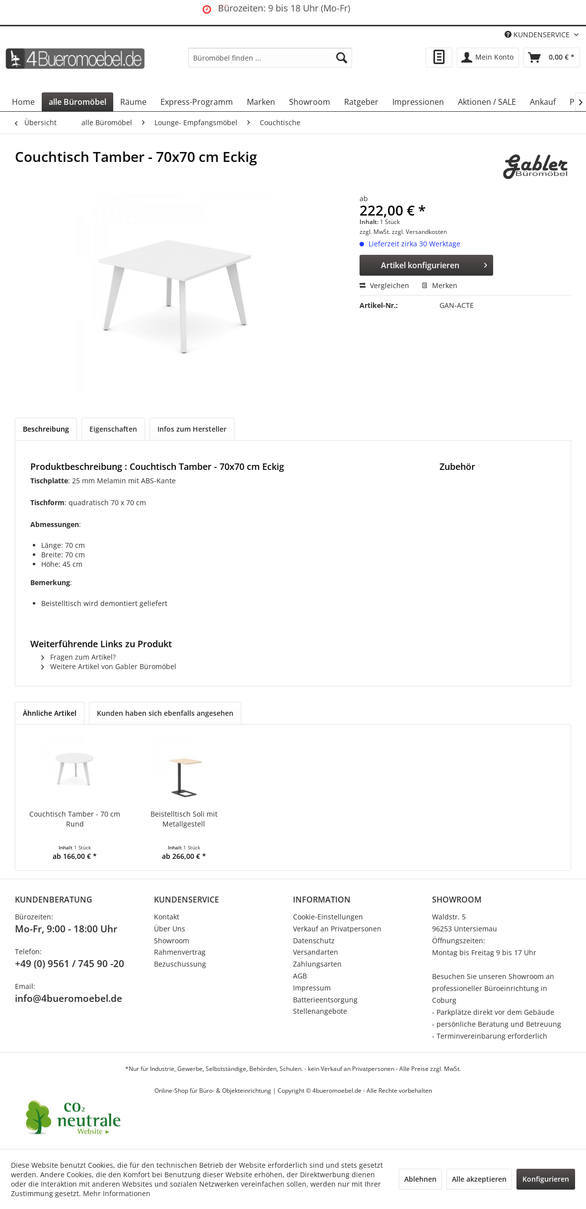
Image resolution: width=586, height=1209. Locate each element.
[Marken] (261, 101)
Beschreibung (46, 429)
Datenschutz (314, 940)
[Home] (23, 101)
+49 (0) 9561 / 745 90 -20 (69, 963)
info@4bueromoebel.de (68, 998)
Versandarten (315, 952)
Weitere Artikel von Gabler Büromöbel (108, 666)
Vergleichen (384, 285)
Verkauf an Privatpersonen (337, 928)
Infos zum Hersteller (191, 429)
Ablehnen (420, 1179)
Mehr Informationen (116, 1193)
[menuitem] (270, 58)
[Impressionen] (418, 101)
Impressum (312, 987)
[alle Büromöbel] (77, 101)
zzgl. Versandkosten (419, 231)
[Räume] (133, 101)
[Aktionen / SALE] (487, 101)
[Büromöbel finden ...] (270, 58)
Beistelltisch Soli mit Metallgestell (184, 819)
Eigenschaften (113, 429)
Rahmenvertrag (180, 952)
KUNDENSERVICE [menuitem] (538, 34)
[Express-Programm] (196, 101)
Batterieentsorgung (325, 999)
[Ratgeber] (361, 101)
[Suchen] (341, 58)
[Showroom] (309, 101)
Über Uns (169, 928)
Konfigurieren (545, 1179)
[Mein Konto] (488, 58)
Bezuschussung (180, 964)
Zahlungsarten (317, 964)
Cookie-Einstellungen (328, 916)
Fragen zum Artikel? (78, 657)
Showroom (171, 940)
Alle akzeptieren (479, 1179)
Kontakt (166, 916)
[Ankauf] (543, 101)
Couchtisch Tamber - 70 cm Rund (74, 819)
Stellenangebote (320, 1011)
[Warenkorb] (551, 58)
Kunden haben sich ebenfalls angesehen (165, 713)
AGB (300, 976)
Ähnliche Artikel (49, 713)
